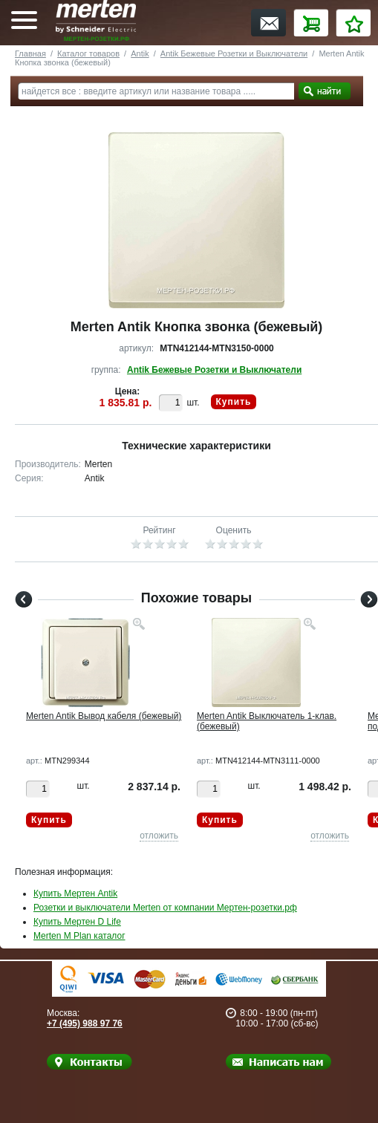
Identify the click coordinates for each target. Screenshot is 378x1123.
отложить (159, 835)
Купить (234, 402)
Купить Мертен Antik (75, 893)
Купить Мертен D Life (77, 922)
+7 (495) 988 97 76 (85, 1023)
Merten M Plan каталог (79, 936)
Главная (30, 53)
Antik (140, 53)
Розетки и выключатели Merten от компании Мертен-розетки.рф (165, 907)
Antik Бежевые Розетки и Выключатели (233, 53)
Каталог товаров (88, 53)
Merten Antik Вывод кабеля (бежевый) (103, 716)
